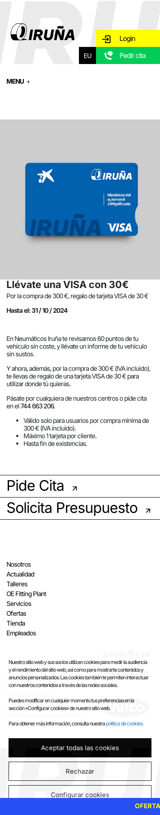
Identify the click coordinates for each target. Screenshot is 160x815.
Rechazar (80, 771)
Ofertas (16, 613)
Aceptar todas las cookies (80, 748)
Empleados (21, 633)
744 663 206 (36, 406)
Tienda (15, 623)
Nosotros (18, 564)
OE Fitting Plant (26, 594)
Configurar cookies (80, 795)
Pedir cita (132, 55)
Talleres (16, 584)
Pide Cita (35, 485)
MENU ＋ (18, 81)
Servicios (18, 604)
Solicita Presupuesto (71, 507)
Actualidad (20, 574)
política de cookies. (124, 723)
